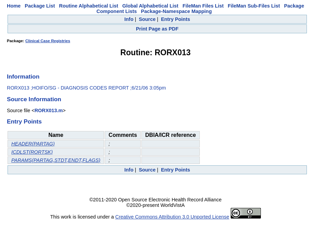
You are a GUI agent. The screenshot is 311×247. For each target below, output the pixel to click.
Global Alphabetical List (150, 6)
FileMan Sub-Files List (254, 6)
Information (23, 76)
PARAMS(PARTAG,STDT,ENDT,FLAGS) (55, 160)
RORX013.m (48, 110)
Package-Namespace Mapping (176, 11)
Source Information (34, 99)
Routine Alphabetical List (88, 6)
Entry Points (175, 19)
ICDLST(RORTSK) (32, 152)
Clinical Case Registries (47, 41)
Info (128, 19)
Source (147, 19)
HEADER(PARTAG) (33, 143)
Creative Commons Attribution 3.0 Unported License (172, 217)
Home (14, 6)
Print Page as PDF (157, 29)
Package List (40, 6)
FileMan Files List (203, 6)
